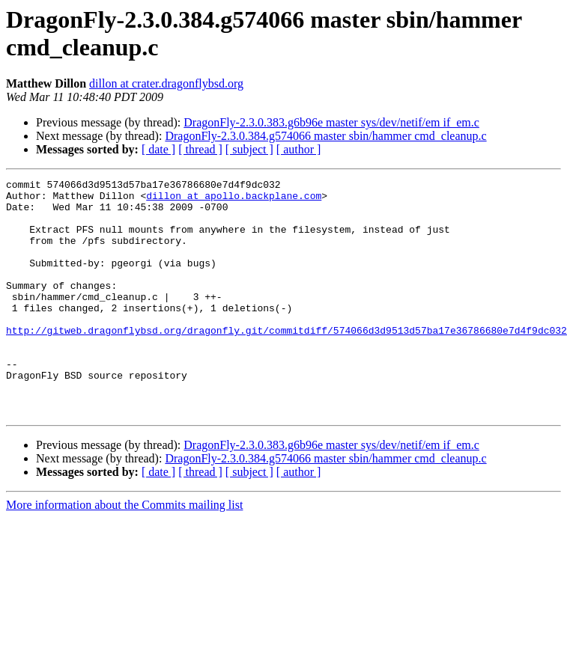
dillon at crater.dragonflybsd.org (166, 83)
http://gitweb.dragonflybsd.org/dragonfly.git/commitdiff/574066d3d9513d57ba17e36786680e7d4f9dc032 (286, 361)
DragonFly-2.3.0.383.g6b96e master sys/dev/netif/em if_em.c (331, 122)
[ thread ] (200, 149)
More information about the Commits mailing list (124, 552)
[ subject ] (249, 149)
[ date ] (158, 149)
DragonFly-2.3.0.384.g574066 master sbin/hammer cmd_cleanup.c (325, 135)
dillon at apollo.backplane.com (233, 200)
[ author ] (298, 149)
